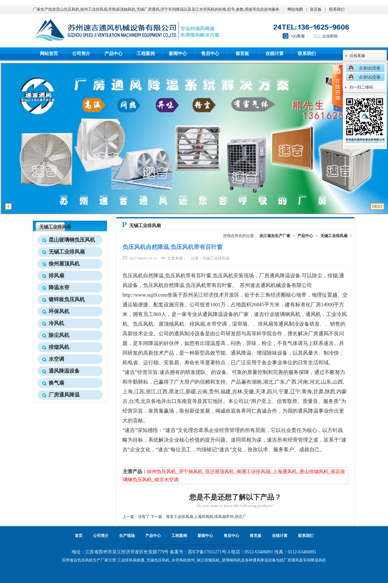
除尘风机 (59, 335)
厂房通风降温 (64, 394)
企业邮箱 (330, 36)
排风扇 (56, 275)
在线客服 (357, 55)
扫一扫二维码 (361, 87)
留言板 (316, 9)
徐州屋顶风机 (64, 263)
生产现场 (127, 535)
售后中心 (210, 53)
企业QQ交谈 (369, 68)
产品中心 (113, 53)
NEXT (377, 206)
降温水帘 (59, 287)
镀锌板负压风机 (67, 299)
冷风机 (56, 323)
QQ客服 (298, 36)
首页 (78, 535)
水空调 (56, 359)
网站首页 (49, 53)
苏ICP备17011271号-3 (209, 552)
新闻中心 (178, 53)
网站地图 (295, 9)
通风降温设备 (64, 371)
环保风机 (59, 311)
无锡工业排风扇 (55, 227)
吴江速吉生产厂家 (274, 236)
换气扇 (56, 383)
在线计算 (275, 53)
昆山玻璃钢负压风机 (72, 240)
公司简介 (81, 53)
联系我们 (336, 9)
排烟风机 (59, 347)
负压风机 (85, 560)
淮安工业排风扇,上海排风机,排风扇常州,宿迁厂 (206, 516)
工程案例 (146, 53)
